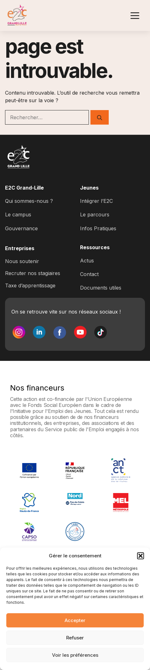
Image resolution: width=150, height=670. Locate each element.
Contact (89, 274)
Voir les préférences (75, 655)
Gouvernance (21, 228)
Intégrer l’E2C (96, 201)
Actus (87, 260)
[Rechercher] (99, 117)
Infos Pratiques (98, 228)
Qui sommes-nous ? (29, 201)
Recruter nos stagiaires (32, 273)
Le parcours (94, 214)
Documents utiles (100, 288)
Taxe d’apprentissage (30, 285)
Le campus (18, 214)
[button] (140, 556)
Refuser (75, 638)
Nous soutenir (22, 261)
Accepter (75, 620)
